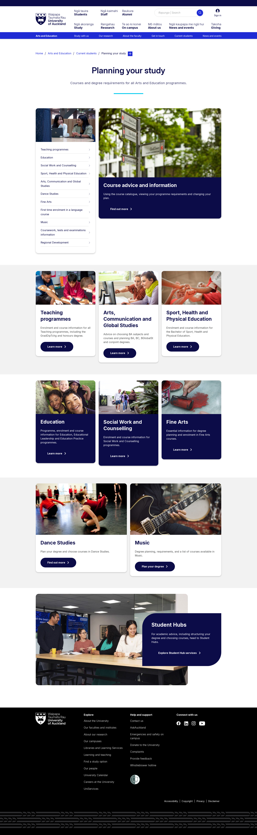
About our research (95, 734)
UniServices (91, 788)
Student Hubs (169, 625)
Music (65, 222)
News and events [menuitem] (212, 35)
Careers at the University (99, 781)
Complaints (137, 751)
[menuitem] (81, 12)
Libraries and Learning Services (103, 748)
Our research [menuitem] (106, 35)
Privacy (201, 801)
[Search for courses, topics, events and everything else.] (179, 13)
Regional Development (65, 242)
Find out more (121, 209)
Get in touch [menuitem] (158, 35)
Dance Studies (65, 193)
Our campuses (92, 741)
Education (65, 157)
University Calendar (96, 775)
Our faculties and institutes (100, 727)
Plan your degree (155, 566)
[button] (217, 13)
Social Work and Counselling (65, 165)
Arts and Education (46, 35)
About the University (96, 720)
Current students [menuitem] (184, 35)
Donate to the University (145, 745)
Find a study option (95, 761)
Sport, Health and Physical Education (65, 173)
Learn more (56, 346)
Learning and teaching (97, 754)
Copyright (187, 801)
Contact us (136, 720)
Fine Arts (65, 201)
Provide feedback (141, 758)
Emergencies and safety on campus (147, 736)
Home (39, 53)
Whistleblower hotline (143, 765)
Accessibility (171, 801)
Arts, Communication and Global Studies (65, 184)
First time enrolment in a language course (65, 212)
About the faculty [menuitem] (132, 35)
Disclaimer (213, 801)
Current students (86, 53)
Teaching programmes (65, 149)
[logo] (51, 19)
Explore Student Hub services (179, 653)
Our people (90, 768)
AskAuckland (138, 727)
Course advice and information (140, 185)
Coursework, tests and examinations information (65, 232)
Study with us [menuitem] (81, 35)
